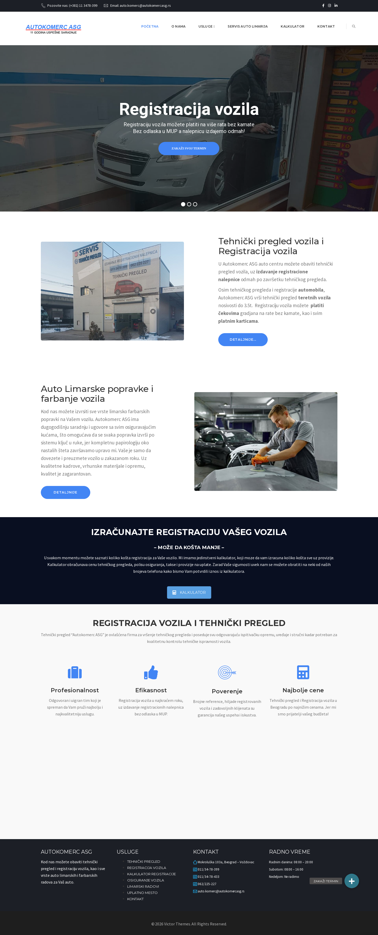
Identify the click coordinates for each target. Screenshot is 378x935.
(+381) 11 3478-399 (83, 5)
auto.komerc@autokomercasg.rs (145, 5)
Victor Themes (176, 923)
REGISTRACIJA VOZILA (146, 868)
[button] (351, 881)
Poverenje (227, 691)
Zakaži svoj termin (189, 148)
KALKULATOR (189, 592)
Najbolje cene (303, 690)
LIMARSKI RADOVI (143, 886)
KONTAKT (135, 899)
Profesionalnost (75, 690)
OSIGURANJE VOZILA (145, 880)
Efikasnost (151, 690)
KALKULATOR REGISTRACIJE (151, 874)
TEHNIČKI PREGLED (143, 861)
